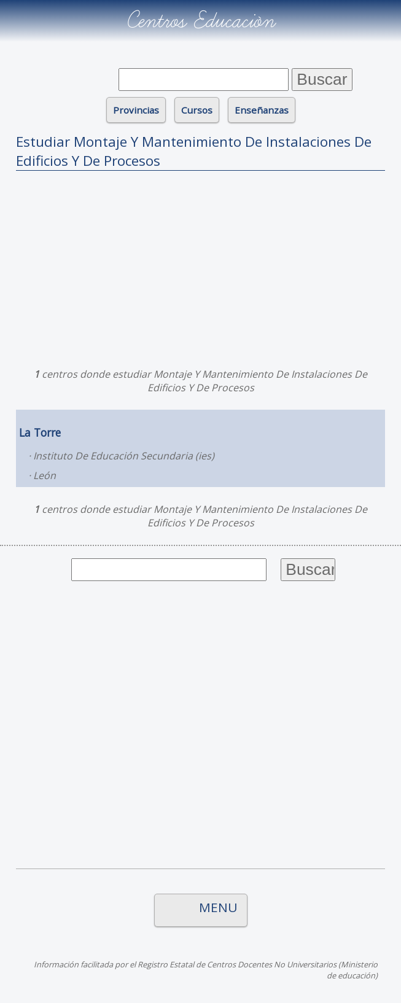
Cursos (196, 110)
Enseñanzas (262, 110)
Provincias (136, 110)
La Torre (40, 432)
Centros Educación (200, 21)
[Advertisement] (200, 266)
